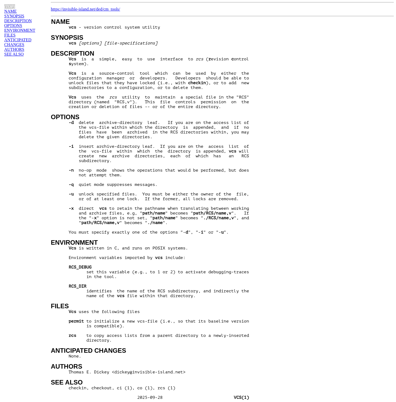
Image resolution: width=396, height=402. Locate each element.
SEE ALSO (67, 382)
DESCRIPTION (72, 53)
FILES (60, 306)
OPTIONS (65, 116)
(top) (9, 6)
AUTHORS (66, 366)
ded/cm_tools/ (108, 9)
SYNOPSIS (67, 37)
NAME (60, 21)
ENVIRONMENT (74, 242)
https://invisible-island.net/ (73, 9)
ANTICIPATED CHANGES (88, 350)
